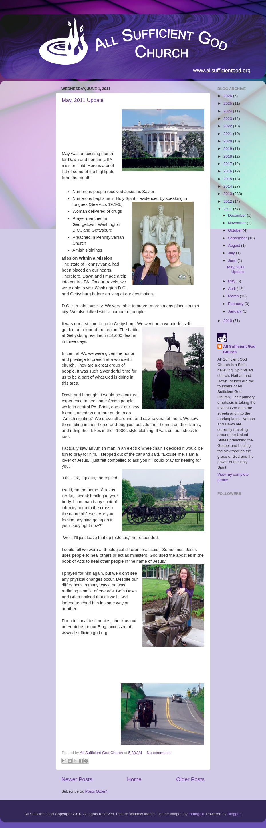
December (237, 215)
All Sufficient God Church (239, 349)
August (234, 245)
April (232, 288)
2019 (228, 148)
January (235, 311)
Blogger (234, 814)
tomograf (196, 814)
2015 (228, 179)
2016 (228, 171)
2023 (228, 118)
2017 (228, 164)
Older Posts (190, 779)
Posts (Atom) (96, 791)
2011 (228, 209)
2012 (228, 201)
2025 (228, 103)
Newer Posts (76, 779)
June (232, 260)
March (234, 296)
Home (134, 779)
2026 (228, 96)
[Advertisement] (27, 170)
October (235, 230)
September (238, 238)
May (232, 281)
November (237, 223)
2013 (228, 194)
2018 (228, 156)
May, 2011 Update (83, 100)
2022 (228, 126)
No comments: (159, 753)
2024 (228, 111)
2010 (228, 321)
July (232, 253)
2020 (228, 141)
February (236, 304)
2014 (228, 186)
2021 (228, 134)
